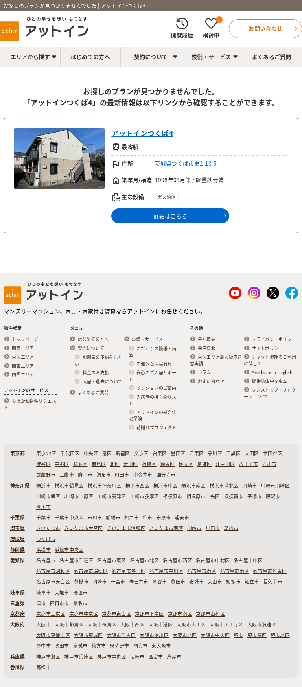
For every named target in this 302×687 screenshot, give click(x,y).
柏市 (148, 517)
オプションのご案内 (156, 388)
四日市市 (59, 603)
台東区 (160, 453)
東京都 (17, 453)
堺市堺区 (257, 635)
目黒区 (233, 453)
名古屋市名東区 (270, 571)
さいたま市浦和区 (126, 528)
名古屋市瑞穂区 (91, 571)
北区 (115, 464)
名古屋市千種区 (76, 560)
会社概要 (206, 339)
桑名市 (80, 603)
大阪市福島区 (102, 624)
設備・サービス (211, 57)
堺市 (238, 635)
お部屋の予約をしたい (99, 360)
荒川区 (130, 464)
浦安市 (182, 517)
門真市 (140, 645)
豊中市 (43, 645)
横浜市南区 (193, 485)
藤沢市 (273, 496)
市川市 (95, 517)
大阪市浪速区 (261, 624)
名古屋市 (45, 560)
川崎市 (249, 485)
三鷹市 (66, 474)
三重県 (17, 603)
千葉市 (43, 517)
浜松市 (43, 549)
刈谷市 (160, 581)
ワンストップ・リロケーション (270, 393)
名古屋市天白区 (53, 581)
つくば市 (45, 539)
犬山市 (215, 581)
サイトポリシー (267, 348)
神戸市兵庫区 (78, 656)
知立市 (252, 581)
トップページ (25, 339)
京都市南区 (180, 613)
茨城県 (17, 539)
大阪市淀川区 (154, 635)
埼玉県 (17, 528)
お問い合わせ (211, 381)
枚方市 (99, 645)
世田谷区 (272, 453)
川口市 (213, 528)
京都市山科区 (210, 613)
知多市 (233, 581)
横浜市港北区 (224, 485)
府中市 (85, 474)
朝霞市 (231, 528)
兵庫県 (17, 656)
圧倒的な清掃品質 (154, 364)
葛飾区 (204, 464)
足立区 (186, 464)
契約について (151, 57)
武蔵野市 (45, 474)
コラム (204, 372)
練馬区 (167, 464)
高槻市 (80, 645)
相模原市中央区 (203, 496)
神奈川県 (19, 485)
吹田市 (62, 645)
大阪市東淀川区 (53, 635)
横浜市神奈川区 (105, 485)
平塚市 (254, 496)
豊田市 (178, 581)
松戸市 (131, 517)
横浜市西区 (137, 485)
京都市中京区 (83, 613)
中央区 (91, 453)
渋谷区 (43, 464)
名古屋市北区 (144, 560)
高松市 (43, 667)
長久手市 (272, 581)
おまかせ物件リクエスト (30, 404)
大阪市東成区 (88, 635)
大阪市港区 (161, 624)
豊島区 (99, 464)
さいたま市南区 (166, 528)
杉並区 (80, 464)
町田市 (122, 474)
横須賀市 (233, 496)
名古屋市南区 (234, 571)
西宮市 (156, 656)
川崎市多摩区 (144, 496)
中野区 (62, 464)
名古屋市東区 (111, 560)
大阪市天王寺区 (226, 624)
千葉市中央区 (69, 517)
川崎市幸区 (48, 496)
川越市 (194, 528)
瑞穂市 (80, 592)
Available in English (272, 372)
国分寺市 (166, 474)
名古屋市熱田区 (128, 571)
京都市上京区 (50, 613)
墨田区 (178, 453)
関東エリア (23, 348)
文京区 (141, 453)
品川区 (215, 453)
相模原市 (172, 496)
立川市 (269, 464)
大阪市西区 (132, 624)
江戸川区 (225, 464)
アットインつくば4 (142, 133)
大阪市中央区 (215, 635)
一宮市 (118, 581)
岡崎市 (99, 581)
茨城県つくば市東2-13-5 (186, 163)
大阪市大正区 (191, 624)
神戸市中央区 (111, 656)
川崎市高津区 (111, 496)
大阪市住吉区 (121, 635)
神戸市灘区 (48, 656)
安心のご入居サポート (153, 376)
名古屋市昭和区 (53, 571)
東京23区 (46, 453)
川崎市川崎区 (275, 485)
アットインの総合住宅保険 (153, 415)
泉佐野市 (119, 645)
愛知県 (17, 560)
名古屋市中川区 (166, 571)
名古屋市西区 (177, 560)
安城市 (196, 581)
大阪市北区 (185, 635)
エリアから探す (30, 57)
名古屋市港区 (201, 571)
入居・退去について (103, 382)
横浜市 (43, 485)
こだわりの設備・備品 (153, 352)
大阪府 (17, 624)
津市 (41, 603)
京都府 (17, 613)
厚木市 (43, 506)
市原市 (164, 517)
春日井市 (139, 581)
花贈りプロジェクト (156, 428)
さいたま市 (48, 528)
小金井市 (143, 474)
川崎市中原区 (78, 496)
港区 (107, 453)
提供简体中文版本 (269, 381)
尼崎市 (137, 656)
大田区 (252, 453)
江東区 (196, 453)
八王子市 (248, 464)
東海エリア (23, 357)
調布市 (103, 474)
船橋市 (113, 517)
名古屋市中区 (248, 560)
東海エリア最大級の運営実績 (216, 360)
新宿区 (123, 453)
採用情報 (206, 348)
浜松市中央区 (69, 549)
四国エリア (23, 375)
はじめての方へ (90, 57)
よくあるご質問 (271, 57)
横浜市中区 (165, 485)
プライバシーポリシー (274, 339)
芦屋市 (174, 656)
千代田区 (69, 453)
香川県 (17, 667)
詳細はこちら (171, 216)
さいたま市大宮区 (83, 528)
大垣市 (62, 592)
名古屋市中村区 (213, 560)
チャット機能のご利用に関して (270, 360)
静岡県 (17, 549)
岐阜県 (17, 592)
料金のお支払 (96, 373)
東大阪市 (161, 645)
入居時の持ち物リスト (153, 400)
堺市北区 (280, 635)
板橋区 (149, 464)
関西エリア (23, 366)
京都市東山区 (116, 613)
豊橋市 (81, 581)
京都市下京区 (149, 613)
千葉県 (17, 517)
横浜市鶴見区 (69, 485)
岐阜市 (43, 592)
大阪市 (43, 624)
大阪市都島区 (69, 624)
